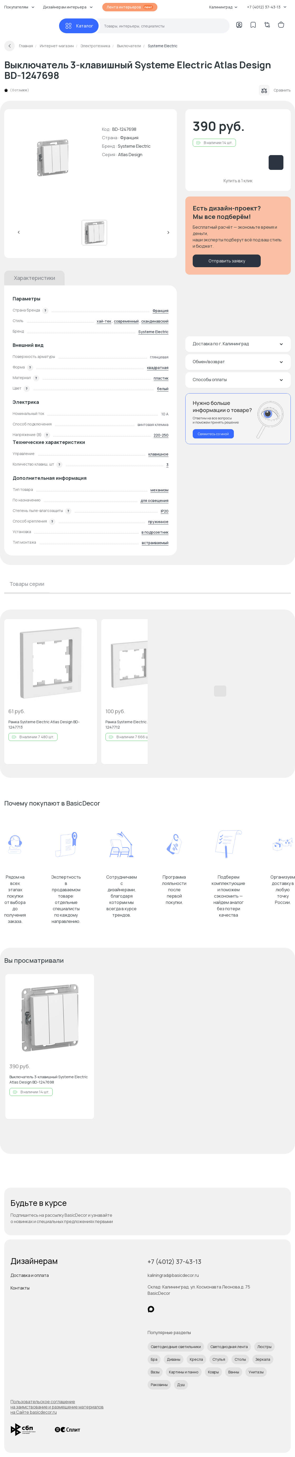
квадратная (157, 367)
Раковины (159, 1384)
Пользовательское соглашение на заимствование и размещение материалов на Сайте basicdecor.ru (57, 1407)
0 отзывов (19, 90)
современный (126, 321)
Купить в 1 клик (238, 181)
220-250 (161, 435)
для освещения (154, 500)
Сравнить (275, 90)
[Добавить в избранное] (88, 627)
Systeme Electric (134, 146)
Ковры (213, 1371)
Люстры (264, 1346)
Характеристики (34, 277)
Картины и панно (184, 1371)
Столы (240, 1359)
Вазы (155, 1371)
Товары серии (26, 583)
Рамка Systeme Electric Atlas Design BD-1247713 (44, 724)
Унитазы (256, 1371)
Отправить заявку (227, 261)
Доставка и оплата (30, 1275)
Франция (160, 310)
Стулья (218, 1359)
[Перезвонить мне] (238, 418)
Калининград (223, 6)
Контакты (20, 1288)
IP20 (164, 511)
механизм (159, 489)
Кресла (196, 1359)
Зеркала (262, 1359)
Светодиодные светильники (176, 1346)
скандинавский (154, 321)
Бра (154, 1359)
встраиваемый (155, 542)
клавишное (158, 454)
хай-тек (104, 321)
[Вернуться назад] (9, 46)
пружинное (158, 521)
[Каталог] (79, 25)
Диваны (173, 1359)
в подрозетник (155, 532)
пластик (161, 378)
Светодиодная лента (229, 1346)
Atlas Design (130, 154)
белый (162, 388)
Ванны (233, 1371)
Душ (181, 1384)
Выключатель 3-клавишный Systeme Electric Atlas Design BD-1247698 (48, 1079)
